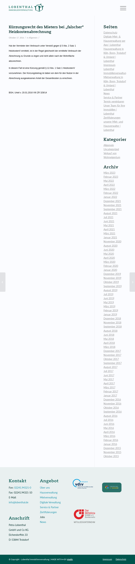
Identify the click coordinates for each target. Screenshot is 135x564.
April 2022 (109, 184)
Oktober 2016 (111, 407)
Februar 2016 (111, 440)
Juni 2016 (109, 423)
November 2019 (112, 277)
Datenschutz (110, 32)
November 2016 (112, 403)
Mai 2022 (109, 180)
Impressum (109, 65)
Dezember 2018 (112, 318)
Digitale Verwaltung (50, 502)
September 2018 (113, 326)
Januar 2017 (110, 395)
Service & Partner (113, 97)
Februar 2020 (111, 265)
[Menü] (121, 8)
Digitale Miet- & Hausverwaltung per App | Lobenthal (114, 40)
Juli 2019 (108, 294)
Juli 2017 (108, 371)
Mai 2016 (109, 427)
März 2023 (109, 172)
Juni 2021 (109, 221)
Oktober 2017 (111, 359)
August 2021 (110, 213)
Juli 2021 (108, 217)
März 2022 (109, 188)
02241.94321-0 (22, 487)
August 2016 (110, 415)
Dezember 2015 (112, 448)
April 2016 (109, 431)
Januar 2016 (110, 444)
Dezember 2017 (112, 350)
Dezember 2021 (112, 201)
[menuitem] (107, 559)
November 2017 (112, 354)
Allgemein (33, 37)
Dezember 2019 (112, 273)
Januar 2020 (110, 269)
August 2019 (110, 290)
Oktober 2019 (111, 282)
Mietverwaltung (48, 497)
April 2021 (109, 229)
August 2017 (110, 367)
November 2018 (112, 322)
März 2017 (109, 387)
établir (70, 559)
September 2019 (113, 286)
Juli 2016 (108, 419)
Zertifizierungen (48, 512)
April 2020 (109, 257)
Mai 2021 (109, 225)
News (107, 93)
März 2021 (109, 233)
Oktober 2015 (111, 456)
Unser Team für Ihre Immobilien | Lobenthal (114, 109)
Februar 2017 (111, 391)
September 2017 (113, 363)
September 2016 (113, 411)
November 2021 (112, 205)
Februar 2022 (111, 192)
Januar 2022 (110, 196)
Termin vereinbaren (114, 101)
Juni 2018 (109, 334)
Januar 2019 (110, 314)
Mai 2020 (109, 253)
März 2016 (109, 436)
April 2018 (109, 342)
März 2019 (109, 306)
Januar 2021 (110, 237)
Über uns (45, 487)
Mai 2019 (109, 302)
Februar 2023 (111, 176)
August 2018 (110, 330)
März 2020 (109, 261)
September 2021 (113, 209)
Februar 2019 (111, 310)
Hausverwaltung (48, 492)
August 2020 (110, 245)
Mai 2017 (109, 379)
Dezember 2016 (112, 399)
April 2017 (109, 383)
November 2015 (112, 452)
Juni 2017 (109, 375)
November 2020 (112, 241)
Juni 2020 (109, 249)
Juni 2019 (109, 298)
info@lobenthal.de (18, 502)
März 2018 (109, 346)
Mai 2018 (109, 338)
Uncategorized (111, 149)
